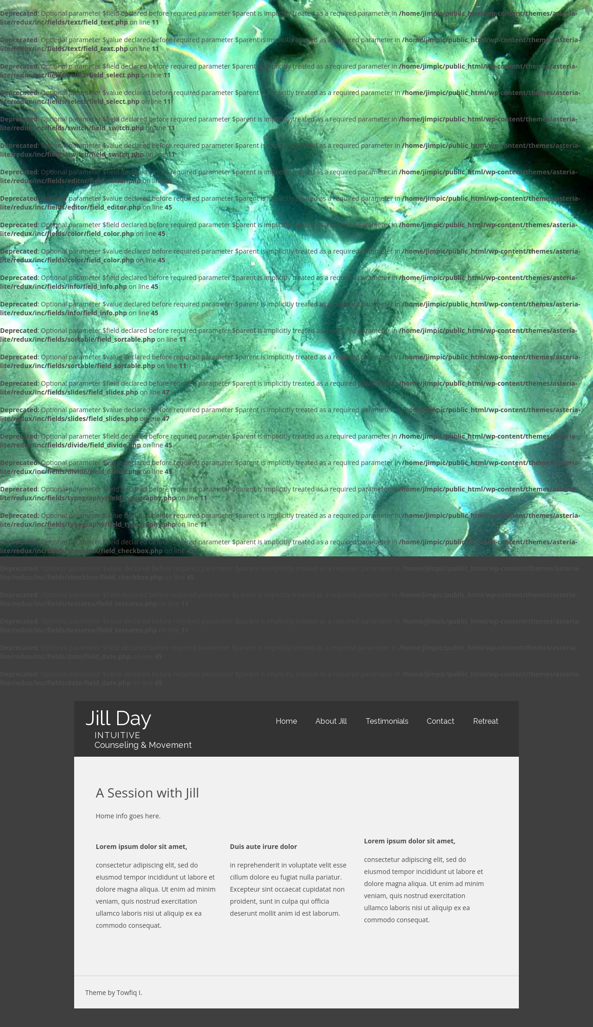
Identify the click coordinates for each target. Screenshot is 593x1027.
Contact (440, 721)
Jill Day (118, 718)
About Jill (331, 721)
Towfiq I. (129, 992)
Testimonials (387, 721)
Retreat (485, 721)
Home (286, 721)
